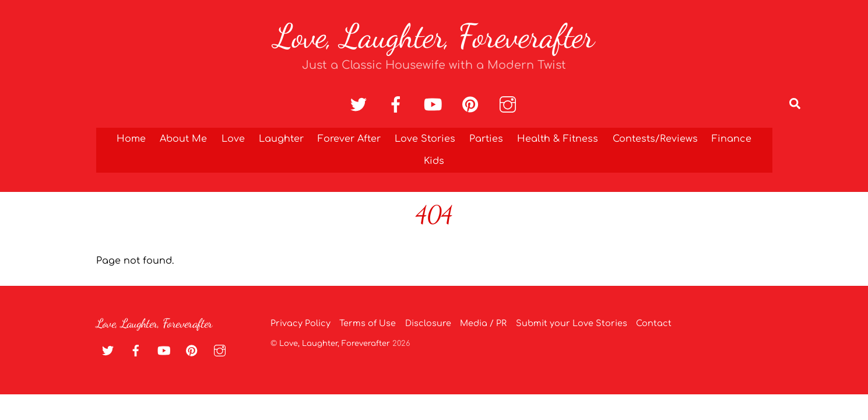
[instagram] (510, 105)
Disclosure (428, 323)
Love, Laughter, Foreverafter (334, 344)
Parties (486, 139)
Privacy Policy (300, 323)
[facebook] (398, 105)
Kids (434, 161)
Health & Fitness (557, 139)
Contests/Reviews (655, 139)
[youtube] (435, 105)
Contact (654, 323)
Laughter (281, 139)
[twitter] (361, 105)
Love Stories (425, 139)
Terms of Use (367, 323)
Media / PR (483, 323)
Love (233, 139)
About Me (183, 139)
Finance (731, 139)
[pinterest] (472, 105)
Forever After (349, 139)
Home (131, 139)
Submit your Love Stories (571, 323)
